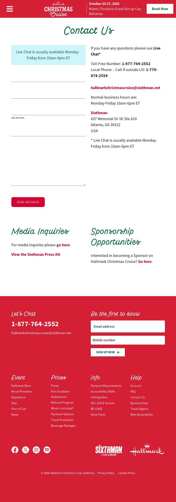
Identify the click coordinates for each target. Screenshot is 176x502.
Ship (14, 403)
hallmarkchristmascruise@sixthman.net (125, 87)
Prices (55, 386)
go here (63, 245)
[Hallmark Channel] (147, 450)
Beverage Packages (63, 426)
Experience (18, 397)
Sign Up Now (107, 352)
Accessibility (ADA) (103, 391)
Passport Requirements (106, 386)
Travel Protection (62, 420)
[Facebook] (16, 449)
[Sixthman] (108, 450)
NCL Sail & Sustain (103, 403)
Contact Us (137, 397)
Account (135, 386)
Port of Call (18, 409)
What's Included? (62, 408)
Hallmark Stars (21, 386)
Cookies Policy (126, 473)
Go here (145, 261)
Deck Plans (98, 415)
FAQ (133, 391)
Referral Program (62, 403)
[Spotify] (47, 449)
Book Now (160, 8)
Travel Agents (139, 409)
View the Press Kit (35, 254)
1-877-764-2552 (35, 323)
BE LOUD (96, 409)
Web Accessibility (141, 415)
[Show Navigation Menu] (10, 9)
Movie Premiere (21, 391)
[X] (27, 449)
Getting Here (99, 397)
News (14, 415)
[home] (88, 9)
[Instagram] (38, 449)
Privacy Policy (106, 473)
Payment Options (62, 414)
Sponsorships (139, 403)
